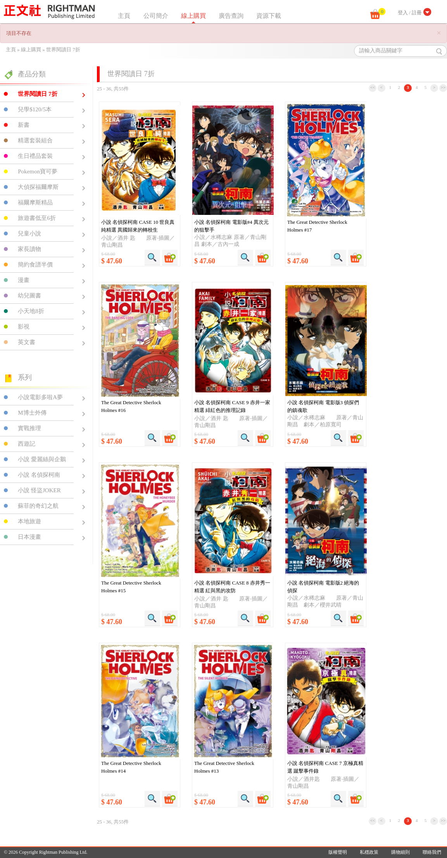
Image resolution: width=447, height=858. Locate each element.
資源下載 (268, 15)
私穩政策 (369, 852)
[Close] (439, 33)
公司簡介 (155, 15)
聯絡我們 (432, 852)
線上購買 (193, 15)
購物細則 (400, 852)
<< (372, 87)
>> (443, 87)
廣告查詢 (231, 15)
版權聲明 (337, 852)
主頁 (124, 15)
